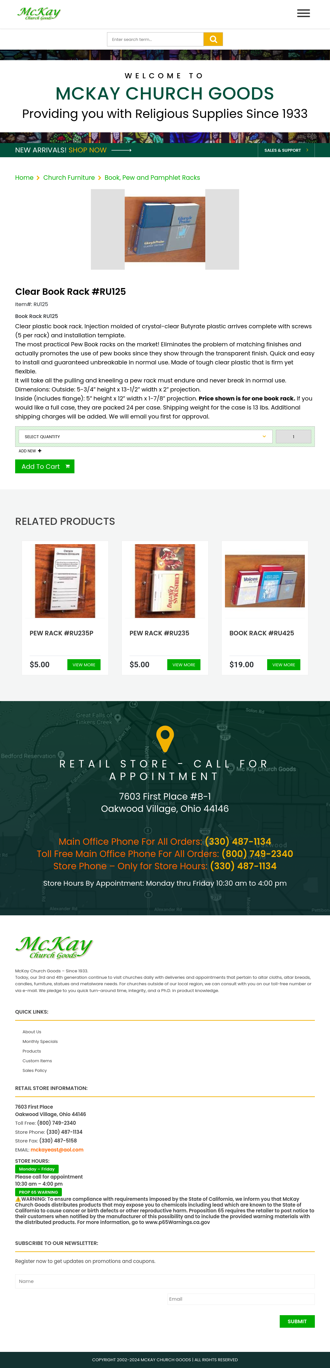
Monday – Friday (37, 1169)
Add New (27, 451)
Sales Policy (35, 1070)
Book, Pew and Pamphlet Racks (152, 177)
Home (24, 177)
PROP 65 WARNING (38, 1192)
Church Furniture (69, 177)
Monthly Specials (40, 1041)
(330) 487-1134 (238, 841)
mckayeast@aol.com (57, 1149)
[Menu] (303, 14)
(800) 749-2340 (257, 854)
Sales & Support (283, 150)
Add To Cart (41, 466)
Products (32, 1051)
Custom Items (37, 1061)
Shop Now (100, 150)
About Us (32, 1032)
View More (84, 665)
